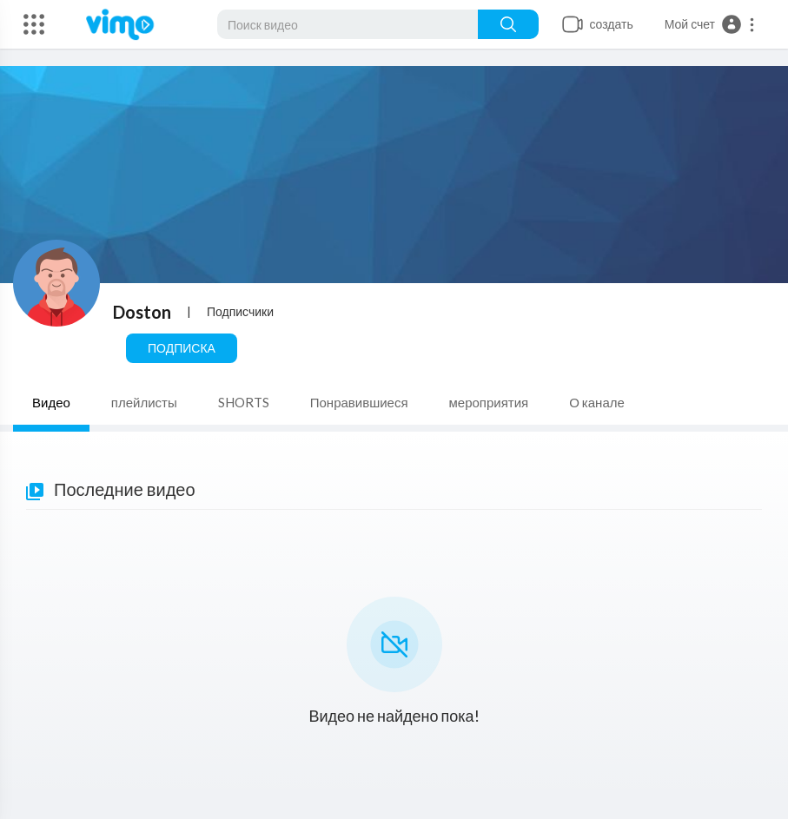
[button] (710, 24)
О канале (597, 402)
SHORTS (243, 402)
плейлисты (144, 402)
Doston (142, 311)
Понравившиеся (359, 402)
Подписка (181, 347)
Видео (51, 402)
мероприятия (489, 402)
